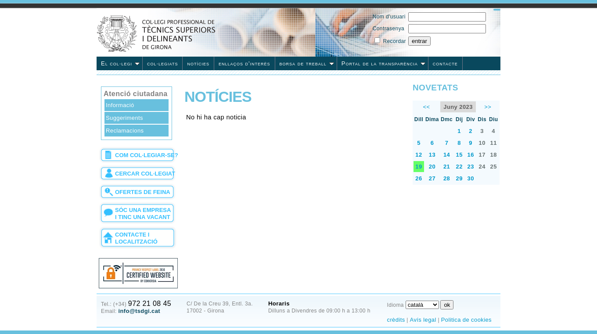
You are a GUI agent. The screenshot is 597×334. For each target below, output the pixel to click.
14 (446, 154)
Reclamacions (125, 130)
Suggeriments (124, 118)
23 (471, 166)
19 (418, 166)
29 (459, 178)
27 (432, 178)
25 (493, 166)
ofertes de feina (142, 192)
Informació (120, 105)
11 (493, 143)
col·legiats (162, 63)
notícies (198, 63)
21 (446, 166)
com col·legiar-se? (146, 155)
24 (482, 166)
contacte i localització (136, 238)
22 (459, 166)
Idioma (395, 305)
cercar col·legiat (145, 173)
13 (432, 154)
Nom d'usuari (389, 17)
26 (418, 178)
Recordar (394, 41)
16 (471, 154)
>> (487, 107)
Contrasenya (388, 28)
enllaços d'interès (244, 63)
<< (426, 107)
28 (446, 178)
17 (482, 154)
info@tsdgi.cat (139, 311)
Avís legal (423, 319)
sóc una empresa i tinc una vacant (143, 213)
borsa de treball (307, 63)
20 (432, 166)
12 (418, 154)
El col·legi (120, 63)
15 (459, 154)
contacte (445, 63)
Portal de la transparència (383, 63)
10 (482, 143)
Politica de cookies (466, 319)
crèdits (396, 319)
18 (493, 154)
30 (471, 178)
